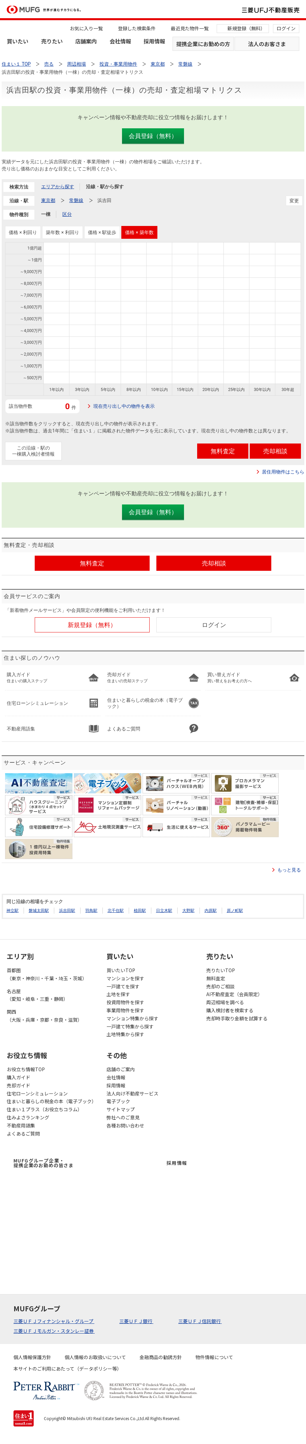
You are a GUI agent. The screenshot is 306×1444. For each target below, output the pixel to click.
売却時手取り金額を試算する (237, 1018)
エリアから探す (57, 186)
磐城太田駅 (39, 910)
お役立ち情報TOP (26, 1069)
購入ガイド (18, 1077)
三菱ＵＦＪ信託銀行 (200, 1321)
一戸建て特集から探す (130, 1026)
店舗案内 (86, 41)
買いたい (17, 41)
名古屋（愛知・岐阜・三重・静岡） (37, 995)
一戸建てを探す (123, 986)
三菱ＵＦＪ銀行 (136, 1321)
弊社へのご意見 (123, 1117)
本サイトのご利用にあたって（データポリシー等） (67, 1368)
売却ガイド (18, 1085)
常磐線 (76, 200)
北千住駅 (116, 910)
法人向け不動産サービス (132, 1093)
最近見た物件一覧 (190, 28)
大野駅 (188, 910)
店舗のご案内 (120, 1069)
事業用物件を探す (125, 1010)
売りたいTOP (220, 970)
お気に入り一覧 (86, 28)
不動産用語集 (21, 1125)
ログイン (286, 28)
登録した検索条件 (137, 28)
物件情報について (214, 1357)
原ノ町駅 (235, 910)
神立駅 (12, 910)
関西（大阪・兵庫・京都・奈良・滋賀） (44, 1015)
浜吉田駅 (67, 910)
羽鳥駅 (91, 910)
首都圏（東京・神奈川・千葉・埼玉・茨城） (47, 974)
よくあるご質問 (23, 1133)
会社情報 (120, 41)
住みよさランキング (28, 1117)
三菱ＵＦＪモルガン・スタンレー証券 (54, 1330)
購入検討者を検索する (229, 1010)
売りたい (52, 41)
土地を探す (118, 994)
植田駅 (140, 910)
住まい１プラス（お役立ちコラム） (44, 1109)
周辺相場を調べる (225, 1002)
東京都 (48, 200)
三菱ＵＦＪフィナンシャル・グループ (53, 1321)
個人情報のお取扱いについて (95, 1357)
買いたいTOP (120, 970)
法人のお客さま (267, 44)
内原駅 (211, 910)
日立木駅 (164, 910)
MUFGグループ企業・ (43, 1163)
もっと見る (289, 870)
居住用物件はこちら (283, 471)
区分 (67, 214)
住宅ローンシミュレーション (37, 1093)
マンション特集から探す (132, 1018)
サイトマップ (120, 1109)
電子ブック (118, 1101)
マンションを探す (125, 978)
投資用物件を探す (125, 1002)
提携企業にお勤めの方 (203, 44)
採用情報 (154, 41)
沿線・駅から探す (105, 186)
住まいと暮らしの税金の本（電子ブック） (51, 1101)
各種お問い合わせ (125, 1125)
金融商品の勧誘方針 (161, 1357)
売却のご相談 (220, 986)
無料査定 (215, 978)
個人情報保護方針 (32, 1357)
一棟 (46, 214)
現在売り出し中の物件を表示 (124, 406)
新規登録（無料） (246, 28)
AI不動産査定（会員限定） (234, 994)
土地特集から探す (125, 1034)
